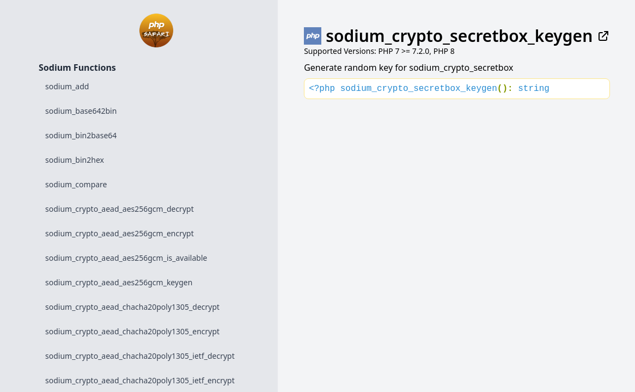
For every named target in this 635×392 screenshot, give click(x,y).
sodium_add (67, 86)
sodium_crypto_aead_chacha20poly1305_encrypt (132, 331)
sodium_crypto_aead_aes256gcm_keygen (118, 282)
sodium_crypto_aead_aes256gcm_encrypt (119, 233)
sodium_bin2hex (74, 160)
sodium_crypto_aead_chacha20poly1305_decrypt (132, 307)
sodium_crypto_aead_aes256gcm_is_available (126, 258)
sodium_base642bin (81, 111)
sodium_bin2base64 (81, 135)
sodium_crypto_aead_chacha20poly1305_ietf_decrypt (140, 356)
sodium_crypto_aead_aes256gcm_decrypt (119, 209)
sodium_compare (76, 184)
